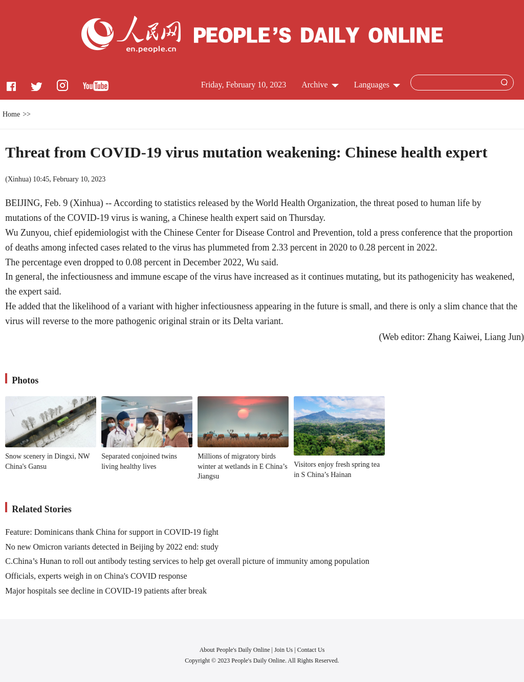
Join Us (284, 649)
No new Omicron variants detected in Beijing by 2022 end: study (112, 546)
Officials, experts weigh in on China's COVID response (96, 576)
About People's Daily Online (235, 649)
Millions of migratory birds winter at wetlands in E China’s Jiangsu (242, 466)
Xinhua (18, 179)
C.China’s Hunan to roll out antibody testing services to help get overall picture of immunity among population (187, 561)
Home (11, 114)
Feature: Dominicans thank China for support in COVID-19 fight (112, 532)
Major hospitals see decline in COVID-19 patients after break (106, 590)
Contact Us (311, 649)
